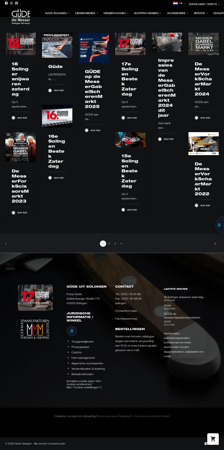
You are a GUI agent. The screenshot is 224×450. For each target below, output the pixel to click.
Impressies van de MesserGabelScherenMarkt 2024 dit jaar (167, 88)
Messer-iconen (116, 15)
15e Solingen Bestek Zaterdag (130, 170)
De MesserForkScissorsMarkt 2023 (20, 186)
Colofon (76, 352)
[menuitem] (179, 3)
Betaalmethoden (82, 374)
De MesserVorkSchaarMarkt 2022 (203, 178)
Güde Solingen (57, 15)
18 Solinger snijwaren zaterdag (20, 79)
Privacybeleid (80, 346)
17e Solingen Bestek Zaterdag (130, 79)
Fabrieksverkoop (126, 318)
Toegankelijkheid (82, 341)
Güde (55, 66)
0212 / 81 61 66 (131, 294)
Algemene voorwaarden (87, 363)
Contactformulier (126, 310)
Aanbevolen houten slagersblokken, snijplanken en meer (183, 351)
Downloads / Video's (204, 4)
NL (183, 3)
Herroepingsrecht (83, 357)
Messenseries (86, 15)
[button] (6, 3)
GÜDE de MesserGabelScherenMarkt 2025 (182, 317)
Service (201, 15)
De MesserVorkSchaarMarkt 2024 (203, 79)
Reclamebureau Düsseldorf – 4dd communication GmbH (133, 416)
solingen (120, 303)
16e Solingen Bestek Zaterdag (56, 151)
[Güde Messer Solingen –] (15, 14)
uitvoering (89, 416)
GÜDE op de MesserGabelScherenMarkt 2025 (93, 89)
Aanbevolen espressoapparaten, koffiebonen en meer (177, 338)
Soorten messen (147, 15)
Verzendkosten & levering (88, 368)
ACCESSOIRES (177, 15)
